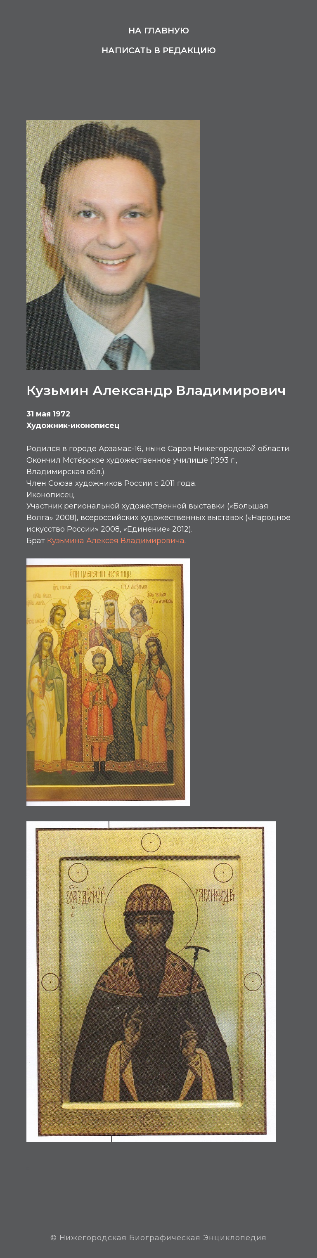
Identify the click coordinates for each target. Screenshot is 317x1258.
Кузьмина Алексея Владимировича (116, 540)
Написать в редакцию (159, 50)
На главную (158, 30)
